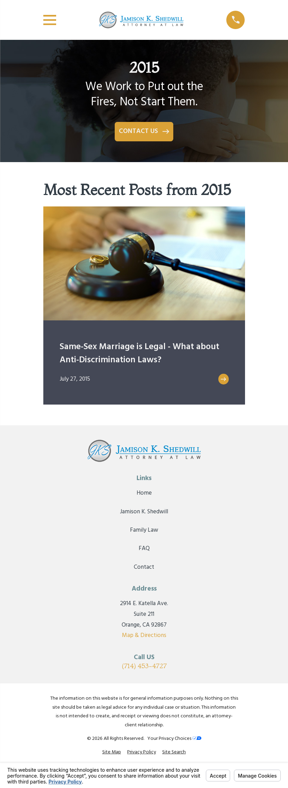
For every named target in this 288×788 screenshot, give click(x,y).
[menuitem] (111, 752)
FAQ (144, 548)
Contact (144, 567)
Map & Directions (144, 635)
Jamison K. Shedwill (144, 511)
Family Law (144, 530)
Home (144, 493)
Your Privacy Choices (174, 739)
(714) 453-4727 (144, 666)
